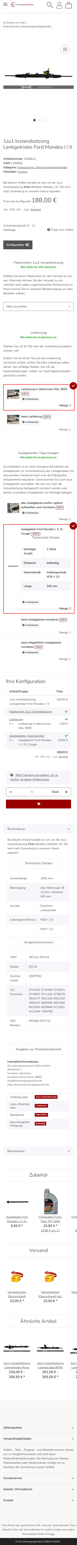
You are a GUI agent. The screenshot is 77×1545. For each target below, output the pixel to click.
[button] (50, 5)
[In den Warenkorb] (6, 39)
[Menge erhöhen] (66, 792)
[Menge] (32, 792)
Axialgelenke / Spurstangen (26, 736)
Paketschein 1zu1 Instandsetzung (30, 712)
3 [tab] (42, 120)
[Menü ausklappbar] (5, 2)
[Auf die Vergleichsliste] (65, 49)
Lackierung (16, 719)
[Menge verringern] (10, 792)
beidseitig (40, 1123)
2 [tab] (38, 120)
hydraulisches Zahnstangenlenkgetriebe (42, 167)
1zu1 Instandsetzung (46, 1096)
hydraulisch (41, 1114)
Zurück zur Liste (15, 22)
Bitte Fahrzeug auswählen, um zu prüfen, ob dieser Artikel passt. (34, 777)
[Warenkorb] (68, 5)
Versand (35, 210)
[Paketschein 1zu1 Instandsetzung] (38, 306)
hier (52, 1534)
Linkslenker (41, 1105)
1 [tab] (34, 120)
